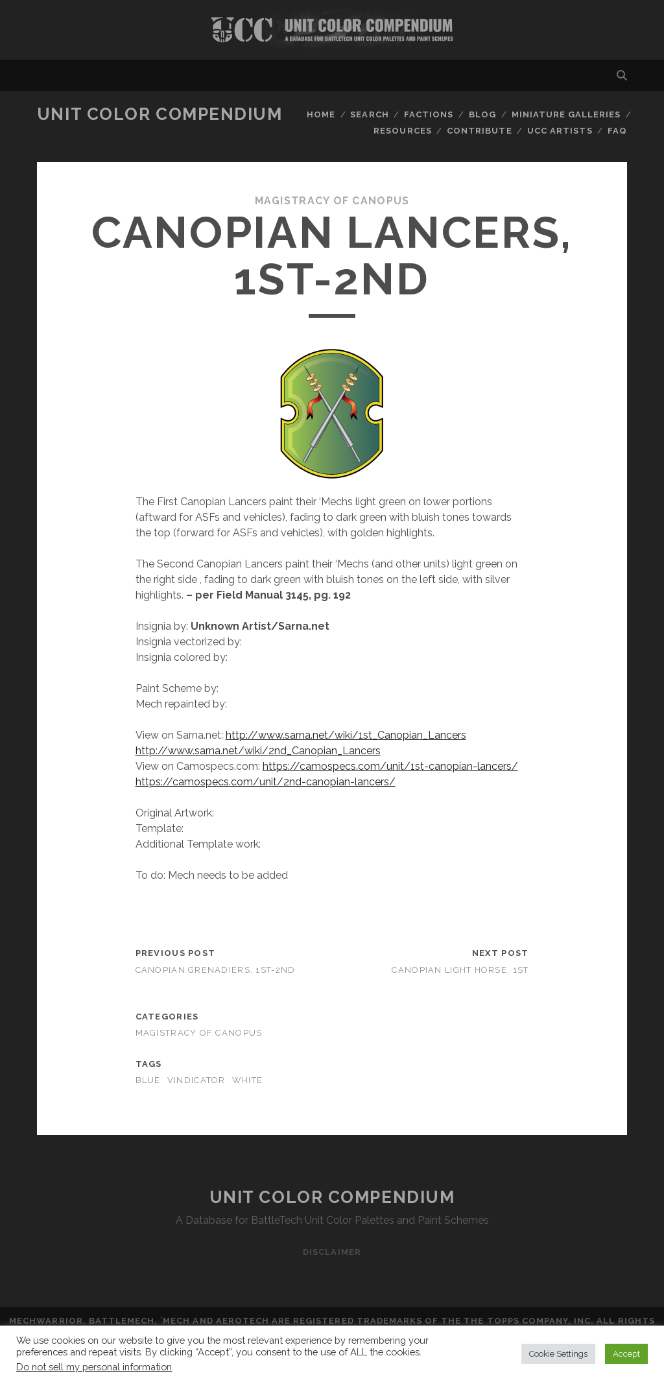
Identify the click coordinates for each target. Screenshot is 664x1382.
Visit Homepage (332, 30)
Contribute (479, 131)
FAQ (617, 131)
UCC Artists (559, 131)
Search (369, 114)
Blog (482, 114)
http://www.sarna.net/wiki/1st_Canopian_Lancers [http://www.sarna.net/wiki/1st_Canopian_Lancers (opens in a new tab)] (346, 735)
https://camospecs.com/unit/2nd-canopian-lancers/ (266, 782)
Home (321, 114)
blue (148, 1080)
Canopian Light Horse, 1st (460, 970)
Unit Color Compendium (160, 114)
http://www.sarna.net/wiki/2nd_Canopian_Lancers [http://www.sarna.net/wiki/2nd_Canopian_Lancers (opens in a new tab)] (258, 751)
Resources (402, 131)
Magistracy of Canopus (332, 201)
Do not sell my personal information (94, 1366)
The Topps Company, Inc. (529, 1321)
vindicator (196, 1080)
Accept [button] (626, 1354)
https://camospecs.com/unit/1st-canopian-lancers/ (390, 766)
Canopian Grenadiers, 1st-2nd (216, 970)
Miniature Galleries (566, 114)
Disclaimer (332, 1252)
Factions (428, 114)
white (247, 1080)
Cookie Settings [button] (558, 1354)
